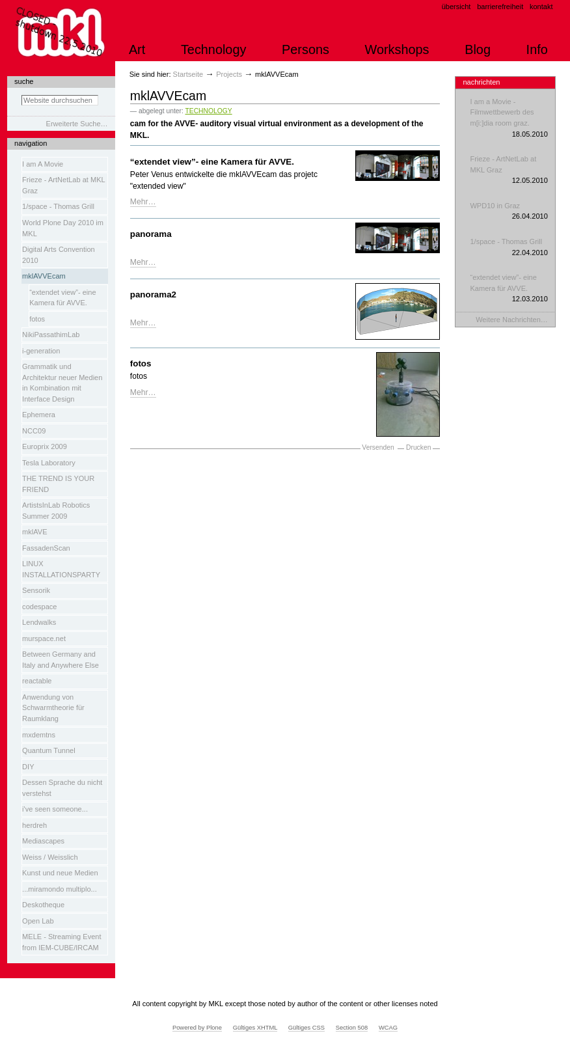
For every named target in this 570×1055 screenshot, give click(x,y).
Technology (213, 49)
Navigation (30, 143)
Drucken (418, 447)
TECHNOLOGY (208, 111)
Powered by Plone (197, 1027)
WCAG (388, 1027)
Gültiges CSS (306, 1027)
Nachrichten (481, 82)
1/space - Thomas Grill (508, 248)
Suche (23, 81)
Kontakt (541, 6)
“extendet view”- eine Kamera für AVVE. (212, 162)
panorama (151, 234)
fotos (141, 363)
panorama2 (153, 294)
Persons (305, 49)
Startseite (188, 74)
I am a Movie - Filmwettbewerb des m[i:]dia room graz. (508, 118)
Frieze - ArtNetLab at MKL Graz (508, 170)
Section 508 (352, 1027)
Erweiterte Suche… (77, 124)
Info (537, 49)
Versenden (378, 447)
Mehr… (143, 201)
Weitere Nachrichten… (512, 319)
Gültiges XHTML (255, 1027)
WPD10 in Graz (508, 212)
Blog (478, 49)
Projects (229, 74)
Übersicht (456, 6)
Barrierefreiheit (500, 6)
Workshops (397, 49)
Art (137, 49)
